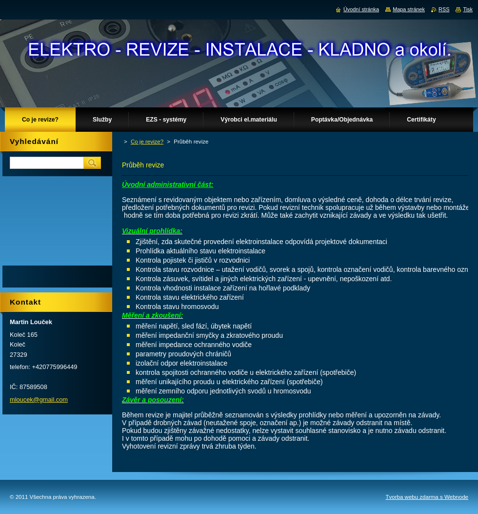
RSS (443, 9)
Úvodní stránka (361, 9)
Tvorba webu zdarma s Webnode (427, 497)
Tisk (468, 9)
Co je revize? (147, 141)
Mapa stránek (409, 9)
